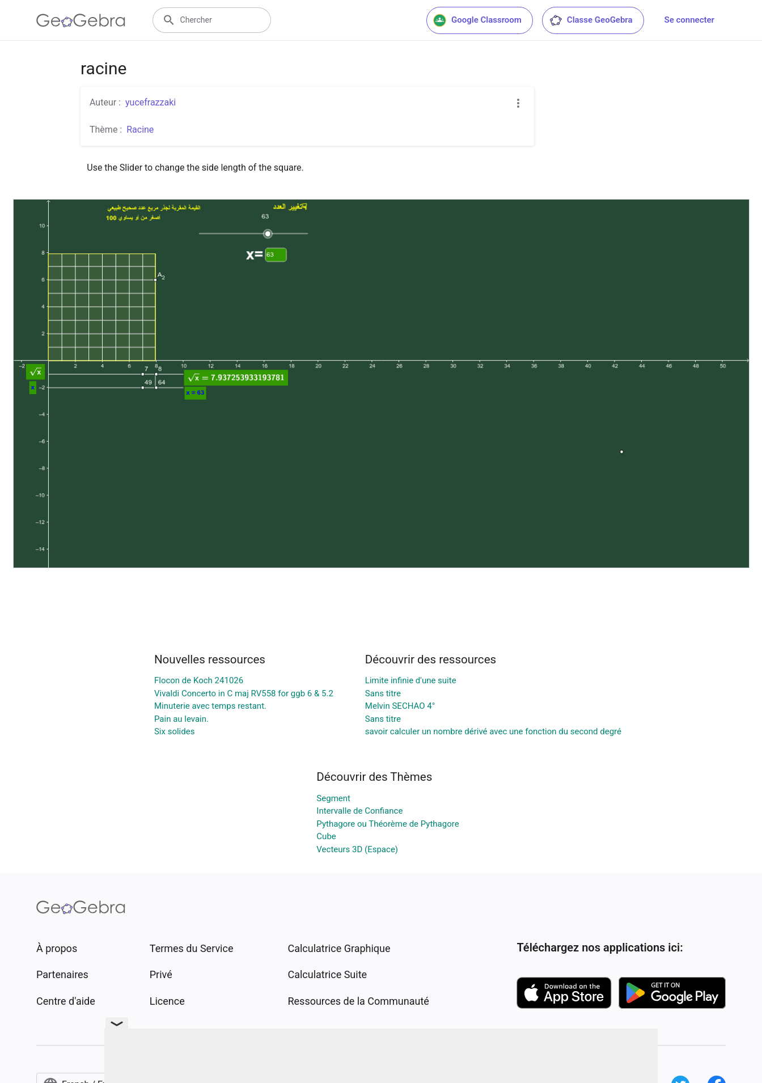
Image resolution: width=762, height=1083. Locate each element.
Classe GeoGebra (591, 20)
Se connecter (689, 20)
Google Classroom (477, 20)
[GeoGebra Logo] (80, 20)
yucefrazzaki (150, 102)
